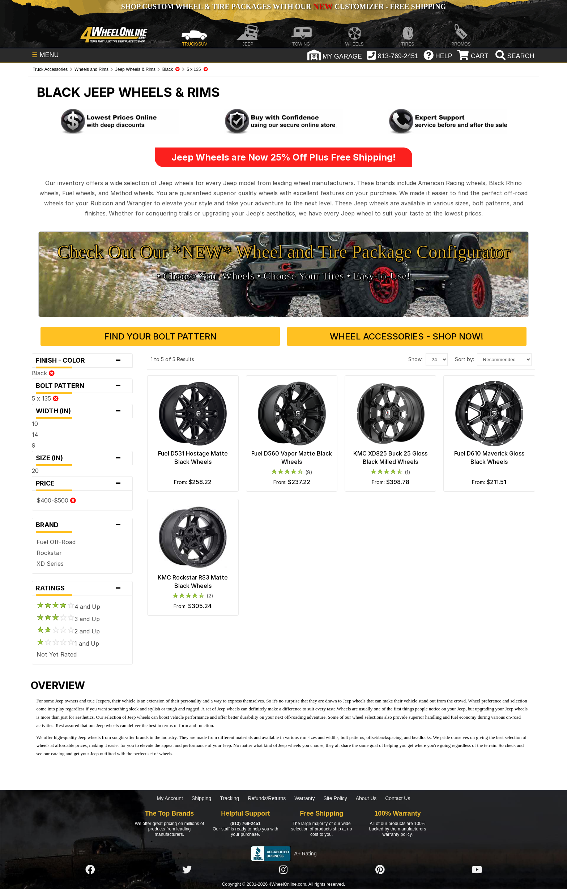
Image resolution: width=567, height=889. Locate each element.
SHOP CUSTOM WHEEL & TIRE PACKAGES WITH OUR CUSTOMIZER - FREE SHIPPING (283, 6)
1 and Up (68, 643)
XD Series (50, 563)
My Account (170, 798)
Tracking (229, 798)
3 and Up (68, 619)
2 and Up (68, 631)
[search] (514, 56)
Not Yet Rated (57, 654)
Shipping (202, 798)
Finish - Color (82, 360)
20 (35, 470)
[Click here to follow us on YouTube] (477, 870)
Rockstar (49, 552)
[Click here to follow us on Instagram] (283, 870)
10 (35, 423)
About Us (366, 798)
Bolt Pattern (82, 386)
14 (35, 434)
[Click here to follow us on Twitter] (187, 870)
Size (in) (82, 458)
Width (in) (82, 411)
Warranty (304, 798)
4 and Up (68, 606)
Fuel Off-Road (56, 542)
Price (82, 483)
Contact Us (397, 798)
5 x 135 (45, 398)
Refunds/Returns (267, 798)
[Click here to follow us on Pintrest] (380, 870)
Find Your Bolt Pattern (160, 336)
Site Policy (335, 798)
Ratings (82, 588)
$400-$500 (56, 500)
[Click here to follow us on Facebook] (90, 870)
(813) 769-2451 (245, 823)
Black (43, 373)
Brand (82, 525)
